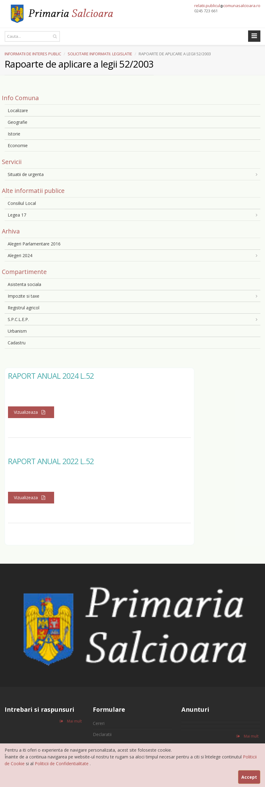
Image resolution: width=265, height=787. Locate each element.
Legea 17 (17, 215)
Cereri (99, 723)
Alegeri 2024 (20, 255)
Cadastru (17, 343)
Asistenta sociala (24, 284)
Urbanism (17, 331)
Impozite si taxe (23, 296)
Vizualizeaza (31, 412)
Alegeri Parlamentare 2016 (34, 244)
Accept (249, 777)
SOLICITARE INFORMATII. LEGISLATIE (100, 54)
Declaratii (102, 734)
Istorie (14, 134)
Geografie (17, 122)
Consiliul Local (22, 203)
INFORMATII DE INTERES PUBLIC (33, 54)
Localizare (18, 110)
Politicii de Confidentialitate (62, 763)
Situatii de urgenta (26, 174)
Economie (18, 145)
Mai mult (71, 721)
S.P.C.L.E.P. (18, 319)
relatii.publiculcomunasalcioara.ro (227, 5)
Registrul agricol (23, 308)
